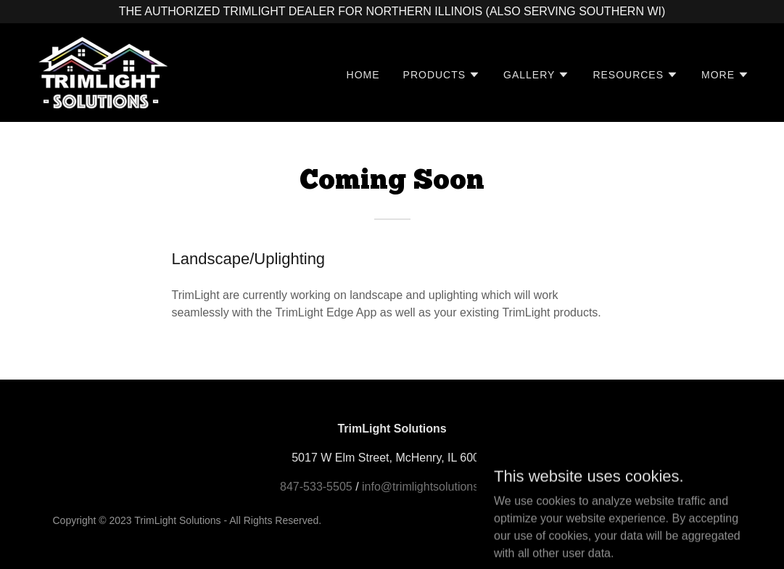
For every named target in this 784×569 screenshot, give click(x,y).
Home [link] (363, 75)
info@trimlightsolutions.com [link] (433, 486)
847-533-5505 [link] (316, 486)
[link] (101, 71)
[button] (442, 74)
